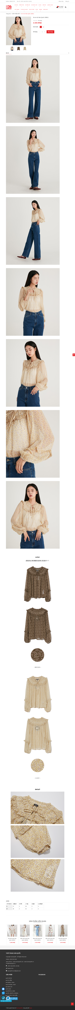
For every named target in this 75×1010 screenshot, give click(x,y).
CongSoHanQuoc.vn (10, 963)
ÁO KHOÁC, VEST (11, 984)
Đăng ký (67, 1)
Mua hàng (50, 31)
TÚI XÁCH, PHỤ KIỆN (12, 995)
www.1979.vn (9, 961)
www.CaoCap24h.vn (29, 961)
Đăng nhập (61, 1)
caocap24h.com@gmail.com (14, 970)
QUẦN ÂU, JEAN (11, 991)
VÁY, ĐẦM (9, 980)
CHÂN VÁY (9, 986)
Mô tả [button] (37, 53)
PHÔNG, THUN (10, 982)
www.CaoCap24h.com (18, 961)
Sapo (31, 1008)
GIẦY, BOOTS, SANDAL (12, 993)
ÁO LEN (9, 988)
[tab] (37, 53)
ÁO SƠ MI (9, 978)
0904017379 (12, 1)
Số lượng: (35, 31)
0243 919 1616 (13, 959)
